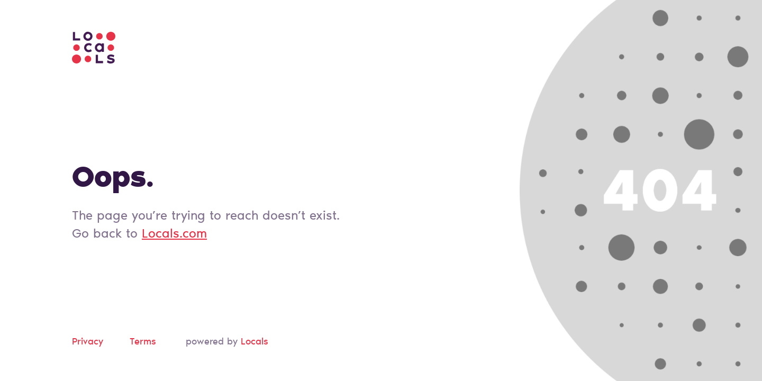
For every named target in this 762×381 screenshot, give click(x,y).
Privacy (87, 342)
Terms (143, 342)
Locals (254, 342)
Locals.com (174, 234)
